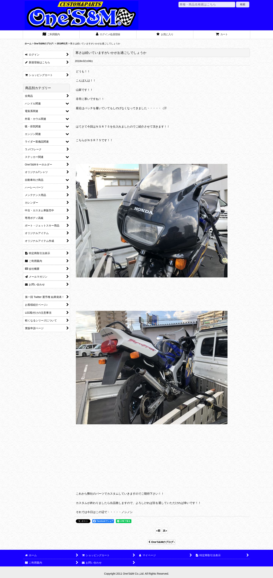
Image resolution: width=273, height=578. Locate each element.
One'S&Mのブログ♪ (161, 542)
